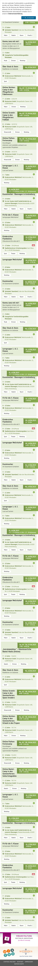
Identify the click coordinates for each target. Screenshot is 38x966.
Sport (5, 81)
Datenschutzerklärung (15, 14)
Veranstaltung (24, 936)
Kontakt (20, 962)
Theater (13, 253)
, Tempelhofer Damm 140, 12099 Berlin (18, 102)
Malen (5, 35)
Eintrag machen (10, 962)
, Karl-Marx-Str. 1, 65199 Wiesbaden (19, 249)
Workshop (22, 60)
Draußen (30, 35)
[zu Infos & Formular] (24, 940)
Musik (5, 60)
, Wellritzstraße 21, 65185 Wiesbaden (19, 77)
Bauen (21, 35)
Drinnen (13, 60)
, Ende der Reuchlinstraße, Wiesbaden (19, 31)
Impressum (29, 962)
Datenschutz (19, 964)
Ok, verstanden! (28, 18)
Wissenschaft (7, 132)
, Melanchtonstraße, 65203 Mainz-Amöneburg (19, 203)
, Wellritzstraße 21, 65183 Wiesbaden (19, 178)
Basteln (14, 35)
